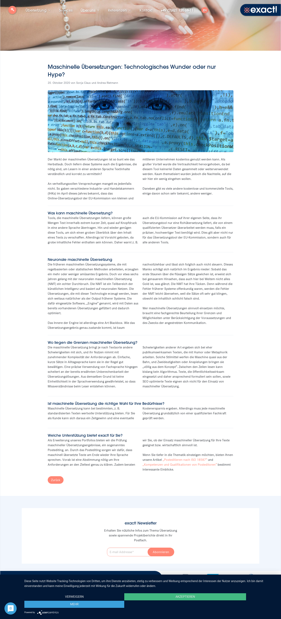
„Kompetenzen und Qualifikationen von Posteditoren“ (180, 464)
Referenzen (117, 10)
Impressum (73, 578)
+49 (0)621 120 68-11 (177, 10)
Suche (12, 11)
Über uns (88, 10)
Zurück (55, 480)
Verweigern (62, 605)
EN (204, 10)
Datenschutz (93, 578)
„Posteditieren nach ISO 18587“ (185, 460)
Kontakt (145, 10)
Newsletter (54, 578)
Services (65, 10)
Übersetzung (36, 10)
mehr (239, 605)
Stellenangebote (31, 578)
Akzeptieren (150, 605)
